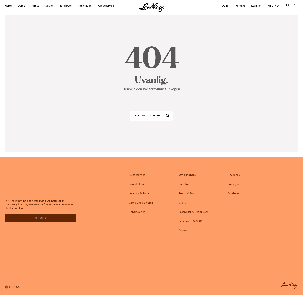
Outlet (225, 5)
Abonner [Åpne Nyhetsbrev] (40, 218)
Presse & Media (188, 193)
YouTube (233, 193)
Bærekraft (185, 184)
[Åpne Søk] (288, 5)
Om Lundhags (187, 175)
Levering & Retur (139, 193)
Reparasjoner (137, 212)
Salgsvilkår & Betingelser (193, 212)
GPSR (182, 202)
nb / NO (275, 5)
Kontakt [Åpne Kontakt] (240, 5)
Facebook (234, 175)
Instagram (234, 184)
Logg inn (256, 5)
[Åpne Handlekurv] (295, 5)
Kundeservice (137, 175)
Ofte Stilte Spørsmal (141, 202)
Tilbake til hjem (146, 115)
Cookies (183, 230)
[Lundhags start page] (151, 7)
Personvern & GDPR (191, 221)
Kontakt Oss (136, 184)
